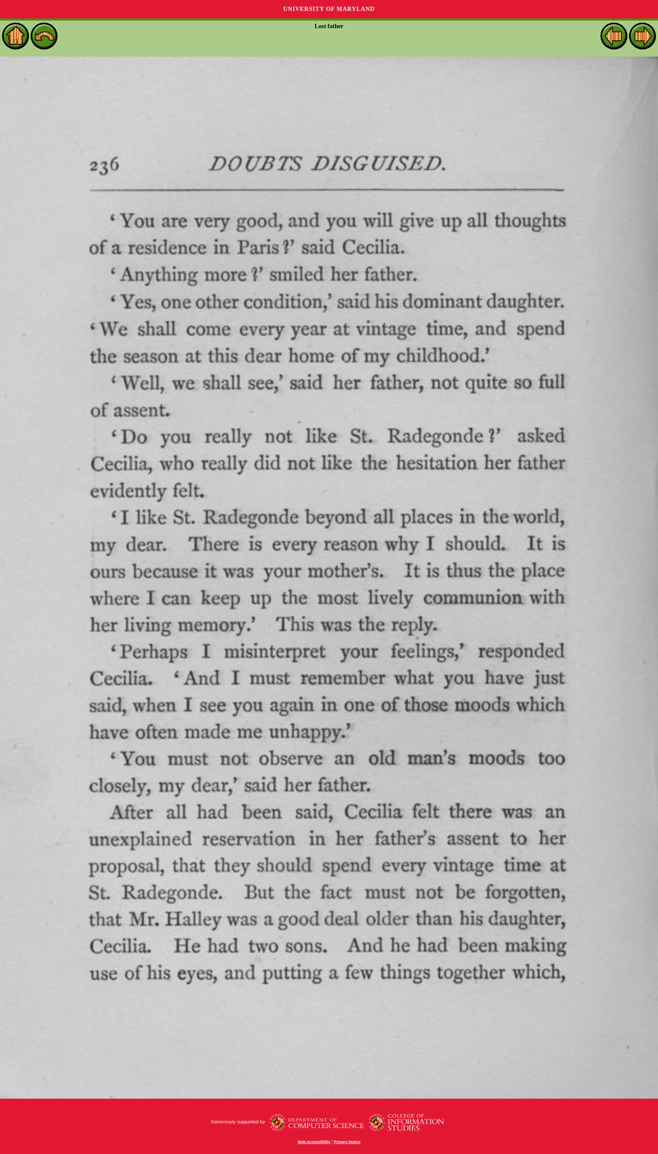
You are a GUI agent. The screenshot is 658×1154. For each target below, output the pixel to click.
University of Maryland (329, 9)
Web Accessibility (314, 1142)
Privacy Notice (347, 1142)
